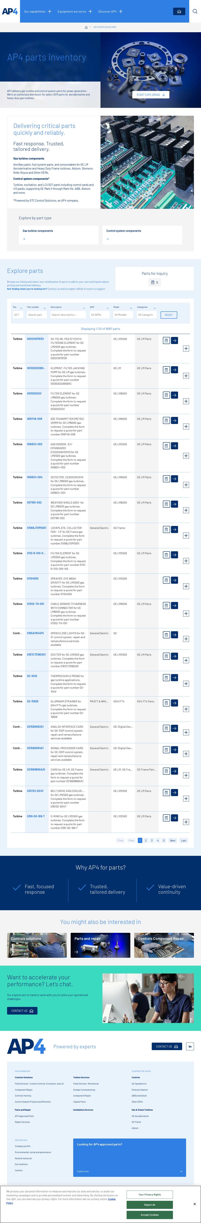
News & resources (23, 1158)
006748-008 (34, 418)
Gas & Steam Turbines (142, 1109)
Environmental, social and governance (33, 1152)
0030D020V (34, 393)
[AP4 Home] (26, 1046)
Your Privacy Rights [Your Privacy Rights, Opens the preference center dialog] (150, 1194)
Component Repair (24, 1089)
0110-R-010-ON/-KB (39, 553)
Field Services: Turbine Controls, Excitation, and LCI (39, 1083)
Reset (168, 315)
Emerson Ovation (140, 1089)
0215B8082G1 (35, 726)
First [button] (120, 840)
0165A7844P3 (35, 633)
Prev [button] (131, 840)
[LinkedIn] (190, 1046)
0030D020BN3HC (37, 368)
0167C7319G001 (36, 654)
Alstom (135, 1128)
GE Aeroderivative (140, 1116)
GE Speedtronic (139, 1083)
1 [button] (140, 840)
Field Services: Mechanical (86, 1083)
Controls (136, 1077)
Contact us (54, 288)
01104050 (32, 578)
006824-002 (34, 444)
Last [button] (183, 840)
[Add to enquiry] (165, 340)
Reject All (149, 1204)
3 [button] (152, 840)
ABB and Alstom (139, 1095)
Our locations (21, 1164)
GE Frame (136, 1122)
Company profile (22, 1146)
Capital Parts (79, 1101)
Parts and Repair (23, 1109)
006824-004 (34, 477)
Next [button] (172, 840)
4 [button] (158, 840)
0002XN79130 (35, 338)
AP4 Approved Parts (24, 1116)
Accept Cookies (150, 1214)
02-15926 (32, 701)
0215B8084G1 (35, 748)
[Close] (194, 1204)
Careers (18, 1170)
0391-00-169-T (35, 816)
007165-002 (34, 502)
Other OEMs (137, 1101)
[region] (100, 1204)
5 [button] (163, 840)
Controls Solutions (24, 1077)
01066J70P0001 (36, 527)
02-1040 (32, 676)
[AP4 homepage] (10, 11)
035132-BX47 (35, 791)
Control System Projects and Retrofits (33, 1101)
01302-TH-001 (35, 604)
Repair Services (22, 1122)
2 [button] (146, 840)
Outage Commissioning (84, 1089)
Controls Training (23, 1095)
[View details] (173, 340)
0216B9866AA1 (36, 769)
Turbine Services (81, 1077)
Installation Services (83, 1109)
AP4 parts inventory (105, 27)
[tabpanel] (35, 890)
